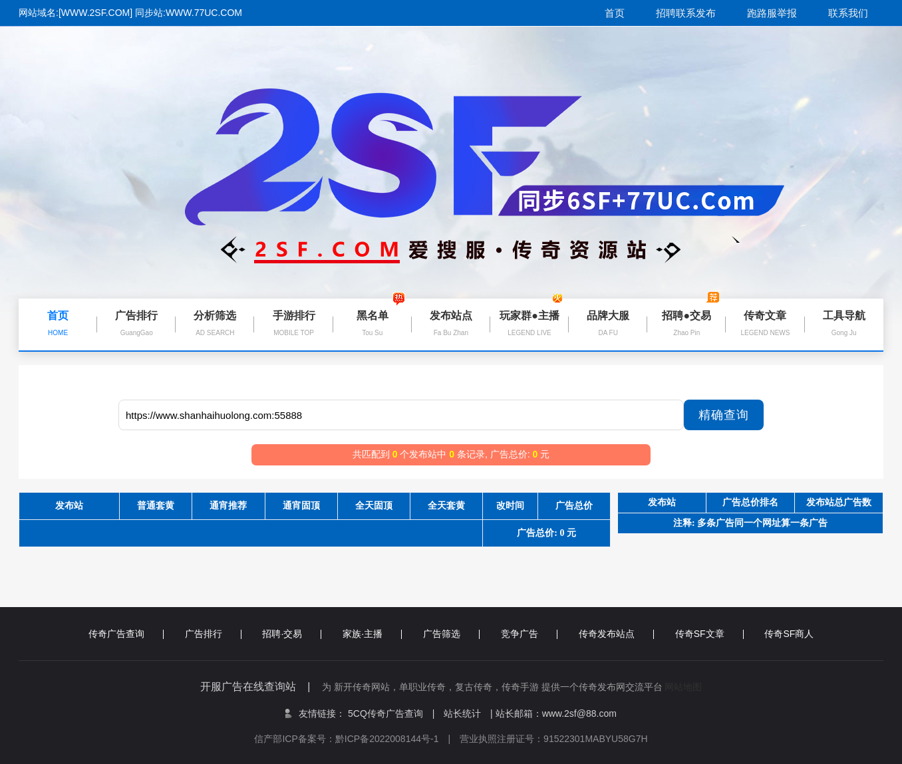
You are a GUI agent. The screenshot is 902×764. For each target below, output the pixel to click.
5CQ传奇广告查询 (391, 713)
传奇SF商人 (789, 633)
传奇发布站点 (616, 633)
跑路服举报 (772, 13)
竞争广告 (529, 633)
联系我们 (848, 13)
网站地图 (683, 687)
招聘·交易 (291, 633)
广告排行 (213, 633)
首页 (615, 13)
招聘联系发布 (686, 13)
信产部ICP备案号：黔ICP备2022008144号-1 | (357, 738)
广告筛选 (451, 633)
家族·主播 (372, 633)
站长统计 (462, 713)
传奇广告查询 (126, 633)
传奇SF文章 (709, 633)
